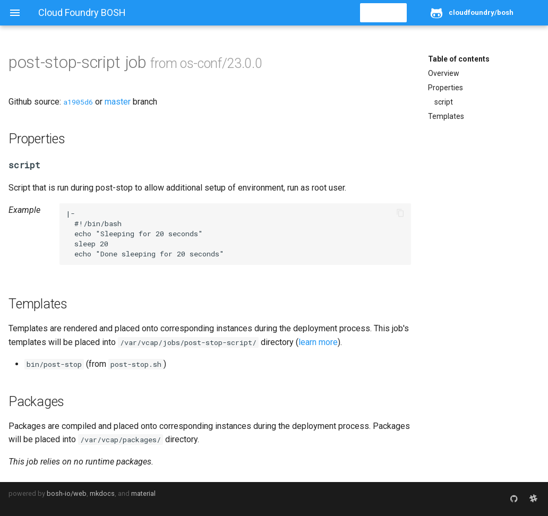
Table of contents (459, 59)
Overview (443, 73)
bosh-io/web (67, 493)
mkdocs (102, 493)
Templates (446, 116)
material (143, 493)
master (118, 102)
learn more (318, 342)
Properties (445, 87)
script (443, 102)
